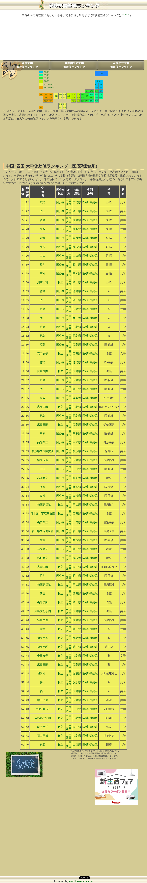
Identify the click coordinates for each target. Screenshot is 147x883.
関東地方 (46, 75)
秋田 (96, 84)
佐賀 (46, 94)
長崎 (41, 94)
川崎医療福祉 (42, 504)
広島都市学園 (42, 717)
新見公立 (42, 549)
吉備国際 (42, 566)
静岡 (86, 101)
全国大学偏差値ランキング (27, 65)
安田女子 (42, 353)
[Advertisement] (73, 40)
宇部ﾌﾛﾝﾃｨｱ (43, 709)
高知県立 (42, 442)
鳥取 (64, 94)
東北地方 (46, 72)
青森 (98, 81)
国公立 (60, 202)
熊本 (46, 97)
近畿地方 (46, 81)
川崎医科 (42, 282)
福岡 (51, 94)
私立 (60, 282)
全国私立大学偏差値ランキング (121, 65)
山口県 (77, 255)
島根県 (77, 246)
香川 (64, 104)
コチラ (126, 15)
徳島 (64, 107)
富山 (91, 91)
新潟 (96, 91)
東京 (96, 101)
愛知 (82, 101)
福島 (100, 91)
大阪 (73, 97)
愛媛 (60, 104)
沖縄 (41, 107)
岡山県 (77, 211)
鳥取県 (77, 229)
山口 (56, 96)
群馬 (91, 94)
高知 (60, 107)
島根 (60, 94)
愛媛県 (77, 237)
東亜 (42, 744)
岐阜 (82, 97)
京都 (73, 94)
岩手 (100, 84)
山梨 (91, 97)
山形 (96, 87)
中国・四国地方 (49, 84)
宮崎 (51, 101)
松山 (42, 682)
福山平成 (42, 700)
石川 (86, 91)
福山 (42, 691)
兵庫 (68, 96)
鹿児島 (46, 101)
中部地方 (46, 78)
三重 (78, 101)
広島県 (77, 202)
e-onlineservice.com (81, 881)
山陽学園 (42, 602)
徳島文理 (42, 620)
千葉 (100, 97)
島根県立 (42, 557)
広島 (60, 97)
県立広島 (42, 460)
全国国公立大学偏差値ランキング (74, 65)
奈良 (78, 97)
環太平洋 (42, 726)
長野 (86, 96)
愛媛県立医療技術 (43, 451)
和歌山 (73, 101)
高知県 (77, 273)
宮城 (100, 87)
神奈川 (92, 101)
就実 (42, 629)
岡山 (64, 97)
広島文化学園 (42, 611)
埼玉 (96, 97)
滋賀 (78, 94)
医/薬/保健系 (90, 202)
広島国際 (42, 371)
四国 (42, 593)
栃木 (96, 94)
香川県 (77, 264)
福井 (82, 94)
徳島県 (77, 220)
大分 (51, 97)
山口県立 (42, 522)
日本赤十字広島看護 (42, 513)
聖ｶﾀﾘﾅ (42, 673)
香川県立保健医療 (43, 531)
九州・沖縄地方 (49, 87)
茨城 (100, 94)
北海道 (101, 73)
